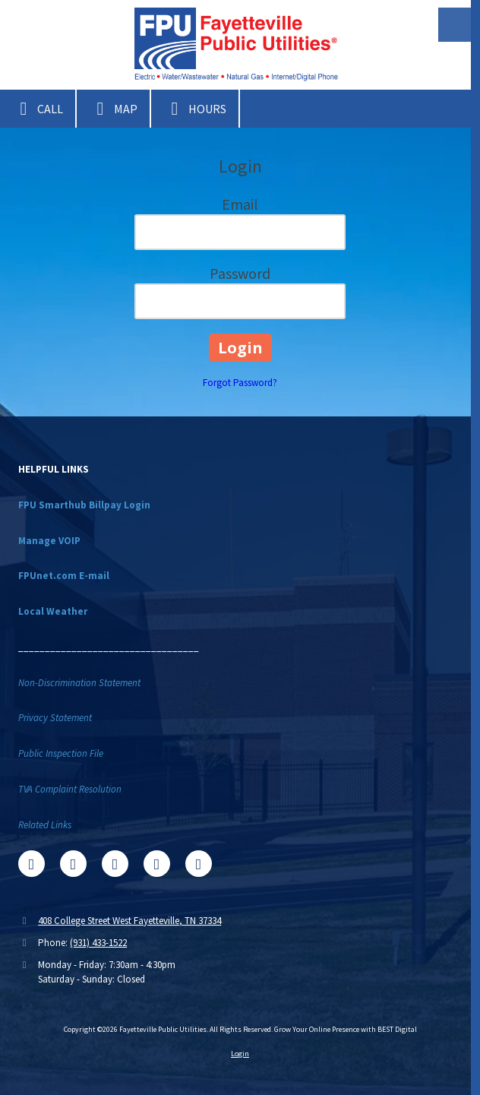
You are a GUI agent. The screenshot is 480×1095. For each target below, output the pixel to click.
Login (240, 1054)
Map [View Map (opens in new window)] (113, 109)
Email (240, 204)
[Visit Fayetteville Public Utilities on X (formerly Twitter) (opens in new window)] (73, 863)
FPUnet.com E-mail (63, 575)
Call (37, 109)
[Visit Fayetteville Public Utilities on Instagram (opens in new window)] (198, 863)
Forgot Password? (240, 382)
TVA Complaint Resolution (70, 789)
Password (240, 273)
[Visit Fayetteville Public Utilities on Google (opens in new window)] (115, 863)
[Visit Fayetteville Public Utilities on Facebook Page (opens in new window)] (31, 863)
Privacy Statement (55, 717)
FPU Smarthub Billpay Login (84, 504)
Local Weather (52, 611)
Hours (194, 109)
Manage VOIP (49, 540)
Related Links (44, 824)
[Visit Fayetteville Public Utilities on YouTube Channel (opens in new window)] (157, 863)
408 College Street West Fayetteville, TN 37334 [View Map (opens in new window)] (129, 920)
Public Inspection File (60, 753)
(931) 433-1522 (98, 942)
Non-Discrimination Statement (79, 682)
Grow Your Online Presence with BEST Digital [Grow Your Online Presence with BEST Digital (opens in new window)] (345, 1029)
